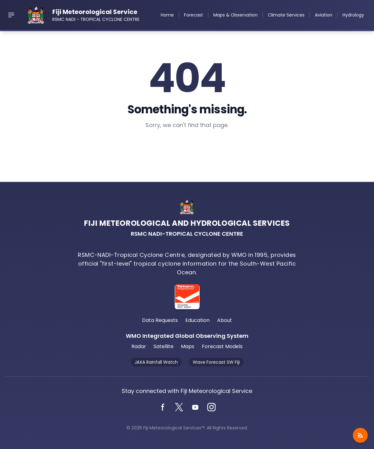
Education (197, 320)
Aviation (323, 15)
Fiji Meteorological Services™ (174, 428)
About (224, 320)
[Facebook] (163, 407)
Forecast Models (222, 346)
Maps (187, 346)
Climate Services (286, 15)
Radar (138, 346)
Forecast (193, 15)
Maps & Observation (235, 15)
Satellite (163, 346)
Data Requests (160, 320)
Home (167, 15)
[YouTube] (195, 407)
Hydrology (353, 15)
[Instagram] (211, 407)
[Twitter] (179, 407)
